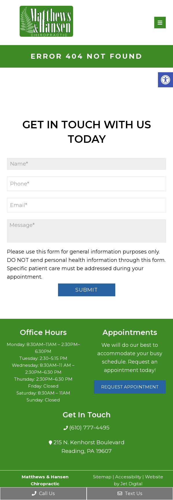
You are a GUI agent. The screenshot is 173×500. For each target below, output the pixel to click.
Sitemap (102, 476)
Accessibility (128, 476)
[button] (165, 79)
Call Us (43, 493)
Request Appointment (130, 387)
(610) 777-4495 (88, 427)
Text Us (130, 493)
